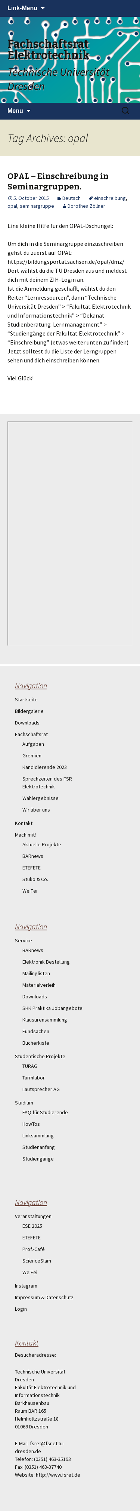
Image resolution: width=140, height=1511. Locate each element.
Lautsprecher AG (41, 1089)
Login (21, 1308)
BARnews (32, 856)
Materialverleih (39, 985)
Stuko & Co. (35, 879)
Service (23, 940)
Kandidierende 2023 (44, 767)
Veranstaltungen (33, 1216)
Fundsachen (35, 1031)
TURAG (29, 1066)
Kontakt (23, 823)
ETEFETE (31, 867)
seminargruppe (37, 206)
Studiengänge (38, 1158)
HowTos (31, 1124)
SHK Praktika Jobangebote (52, 1008)
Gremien (31, 755)
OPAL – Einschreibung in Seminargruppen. (58, 181)
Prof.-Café (33, 1249)
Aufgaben (33, 744)
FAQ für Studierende (45, 1112)
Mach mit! (25, 834)
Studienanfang (38, 1147)
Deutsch (71, 198)
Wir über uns (36, 809)
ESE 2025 (32, 1226)
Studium (24, 1102)
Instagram (26, 1285)
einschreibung (110, 198)
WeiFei (29, 890)
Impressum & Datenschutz (44, 1297)
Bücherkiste (35, 1042)
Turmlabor (33, 1077)
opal (12, 206)
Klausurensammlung (44, 1019)
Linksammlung (38, 1135)
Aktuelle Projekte (41, 844)
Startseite (26, 699)
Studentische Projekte (40, 1056)
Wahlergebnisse (40, 798)
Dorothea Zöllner (86, 206)
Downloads (27, 722)
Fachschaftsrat (31, 734)
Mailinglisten (36, 973)
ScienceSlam (36, 1260)
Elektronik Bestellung (46, 961)
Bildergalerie (29, 711)
